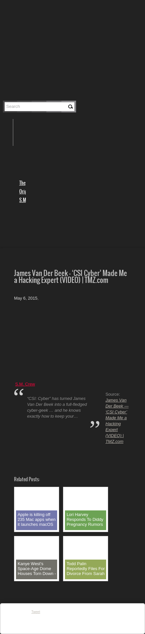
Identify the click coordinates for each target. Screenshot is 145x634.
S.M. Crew (25, 384)
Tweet (35, 612)
